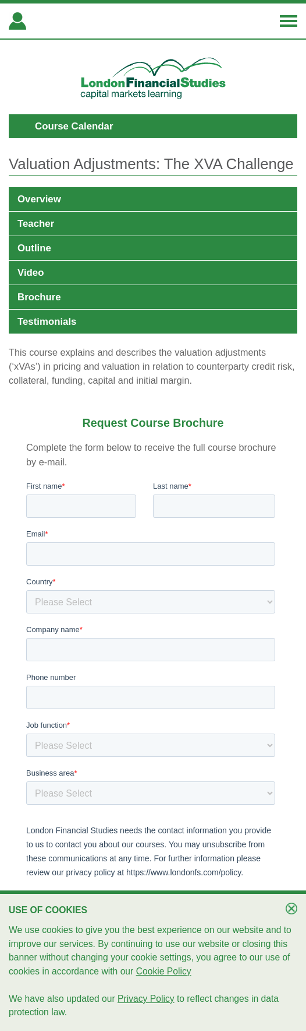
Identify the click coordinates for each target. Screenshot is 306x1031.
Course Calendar (74, 126)
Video (30, 272)
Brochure (39, 297)
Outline (34, 248)
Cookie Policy (163, 971)
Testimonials (46, 321)
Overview (39, 199)
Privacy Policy (146, 999)
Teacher (35, 223)
